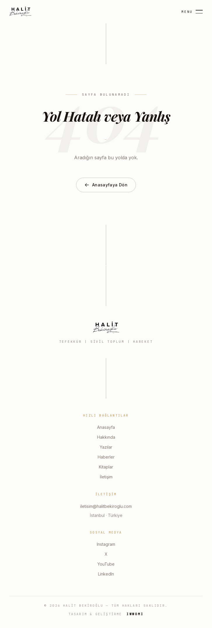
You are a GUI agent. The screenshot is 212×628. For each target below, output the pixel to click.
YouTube (106, 564)
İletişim (106, 477)
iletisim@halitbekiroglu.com (106, 506)
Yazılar (106, 447)
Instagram (106, 544)
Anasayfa (106, 427)
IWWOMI (135, 614)
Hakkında (106, 437)
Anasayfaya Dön (106, 184)
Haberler (106, 457)
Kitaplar (106, 467)
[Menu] (192, 11)
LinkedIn (106, 574)
